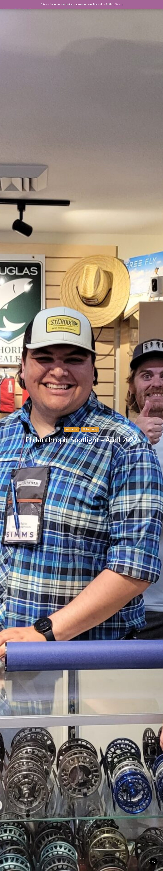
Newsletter (72, 429)
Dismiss (118, 4)
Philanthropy (90, 429)
